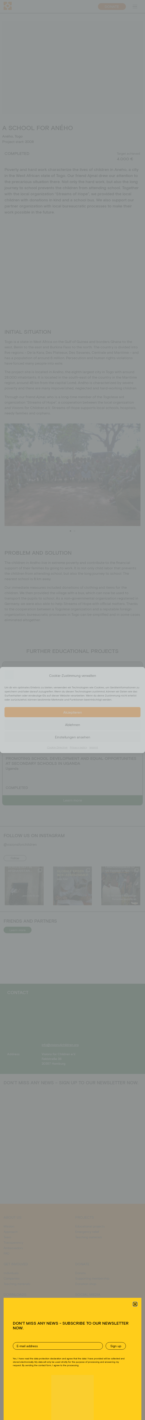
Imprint (93, 747)
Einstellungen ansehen (72, 737)
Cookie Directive (57, 747)
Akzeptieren (72, 712)
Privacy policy (78, 747)
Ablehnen (72, 725)
